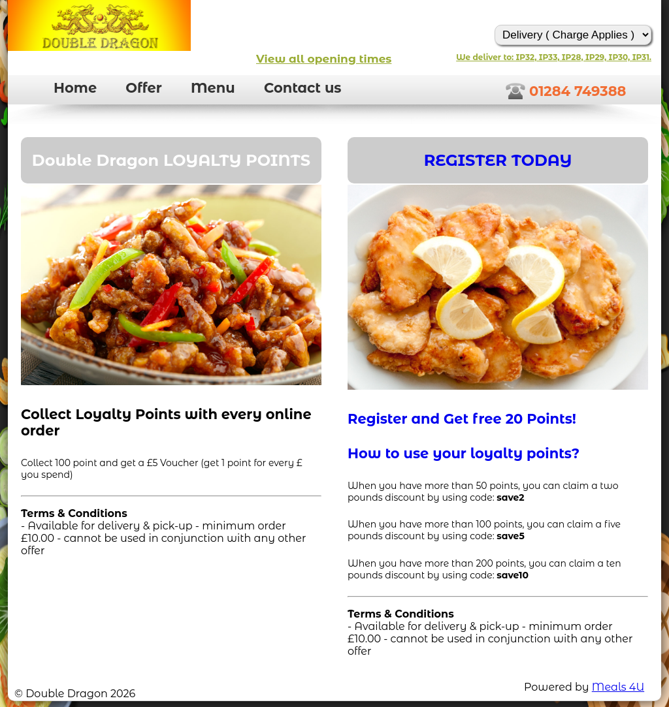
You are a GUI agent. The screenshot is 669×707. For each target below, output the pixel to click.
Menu (213, 88)
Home (75, 88)
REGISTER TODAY (498, 160)
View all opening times (323, 58)
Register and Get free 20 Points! (462, 419)
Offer (143, 88)
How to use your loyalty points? (463, 453)
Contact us (303, 88)
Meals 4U (618, 687)
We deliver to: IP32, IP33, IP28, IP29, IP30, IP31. (553, 57)
